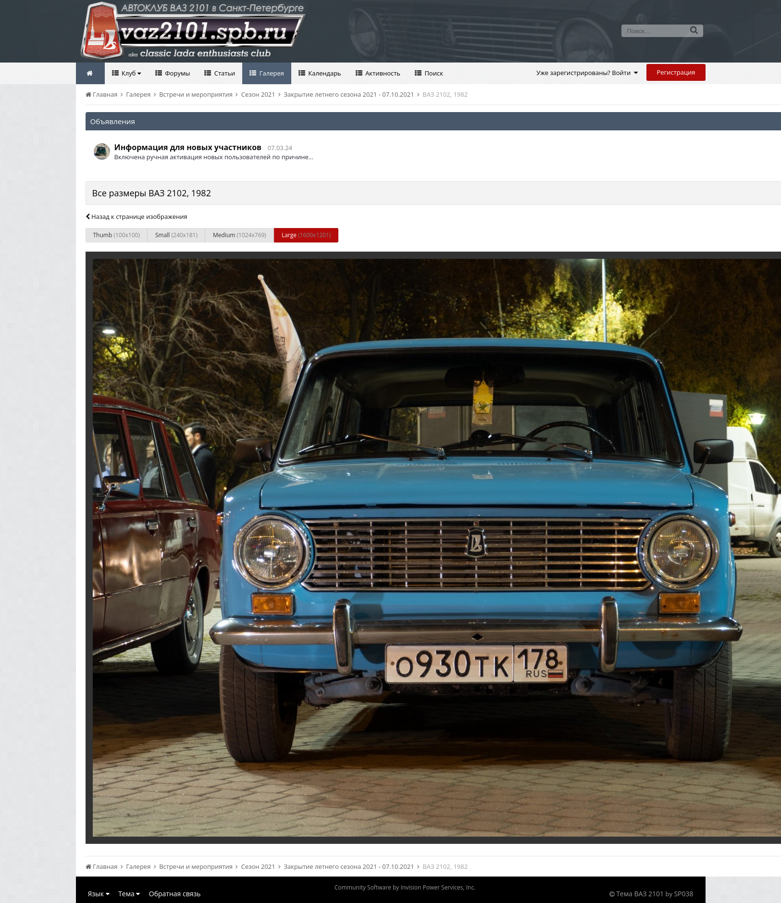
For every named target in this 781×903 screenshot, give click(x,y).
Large (306, 235)
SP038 (683, 893)
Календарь (324, 73)
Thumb (116, 235)
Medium (239, 235)
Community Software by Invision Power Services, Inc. (405, 887)
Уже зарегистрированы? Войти (587, 72)
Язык (99, 893)
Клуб (130, 73)
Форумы (176, 73)
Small (176, 235)
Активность (382, 73)
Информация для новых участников (188, 147)
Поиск (433, 73)
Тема (129, 893)
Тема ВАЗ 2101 (640, 893)
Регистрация (676, 72)
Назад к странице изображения (136, 216)
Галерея (271, 73)
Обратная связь (175, 893)
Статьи (223, 73)
